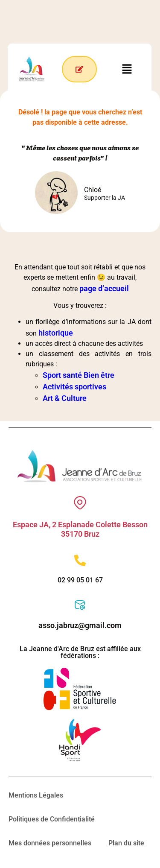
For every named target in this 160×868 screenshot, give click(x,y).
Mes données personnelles (50, 843)
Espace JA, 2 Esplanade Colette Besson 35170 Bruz (80, 529)
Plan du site (126, 843)
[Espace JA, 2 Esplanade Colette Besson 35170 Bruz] (80, 502)
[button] (127, 68)
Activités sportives (74, 386)
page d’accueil (104, 288)
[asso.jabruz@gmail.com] (80, 605)
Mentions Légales (36, 795)
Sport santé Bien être (78, 375)
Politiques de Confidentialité (52, 819)
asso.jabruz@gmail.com (80, 625)
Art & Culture (65, 398)
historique (55, 332)
